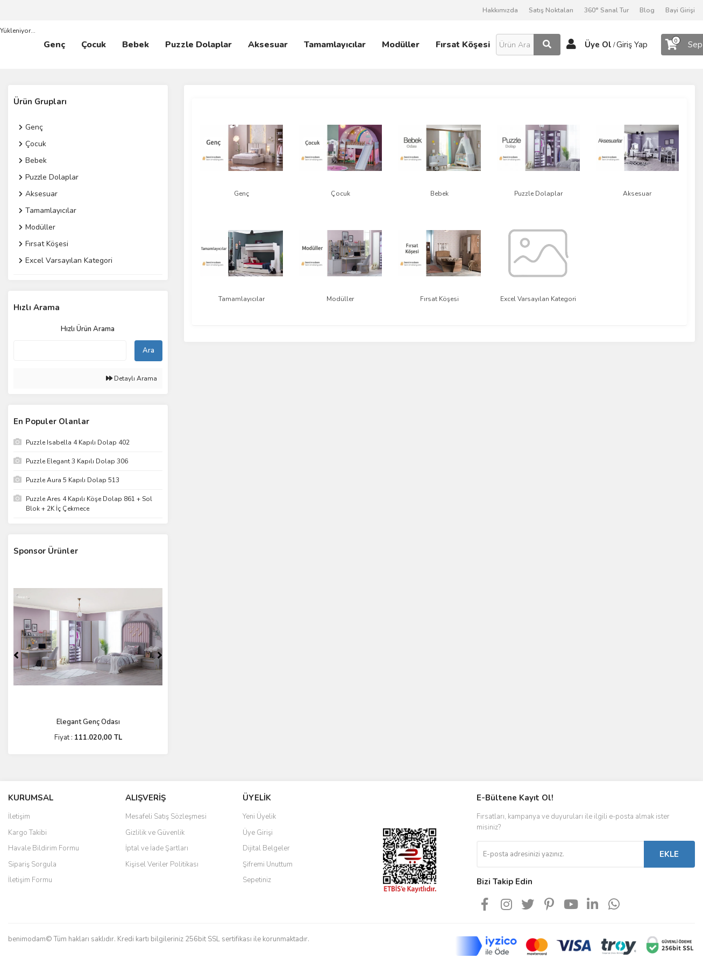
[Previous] (16, 655)
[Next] (159, 655)
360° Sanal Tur (606, 10)
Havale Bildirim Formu (43, 848)
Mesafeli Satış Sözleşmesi (166, 816)
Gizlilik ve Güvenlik (154, 833)
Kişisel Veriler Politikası (161, 864)
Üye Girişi (258, 833)
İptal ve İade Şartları (156, 848)
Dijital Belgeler (266, 848)
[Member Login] (571, 45)
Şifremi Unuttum (268, 864)
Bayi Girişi (680, 10)
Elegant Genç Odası (88, 722)
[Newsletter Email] (560, 854)
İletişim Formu (30, 880)
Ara (148, 350)
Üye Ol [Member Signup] (598, 44)
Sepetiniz (257, 880)
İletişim (19, 816)
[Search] (528, 44)
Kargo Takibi (27, 833)
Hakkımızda (500, 10)
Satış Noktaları (551, 10)
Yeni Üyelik (259, 816)
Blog (647, 10)
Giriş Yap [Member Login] (632, 44)
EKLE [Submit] (669, 854)
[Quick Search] (69, 350)
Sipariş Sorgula (32, 864)
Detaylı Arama (131, 378)
